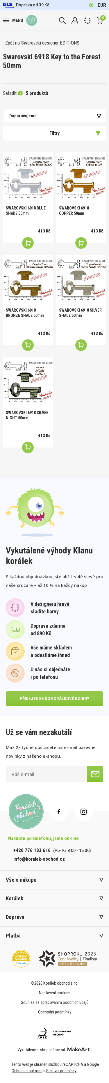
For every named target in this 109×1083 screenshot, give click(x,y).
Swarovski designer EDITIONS (50, 43)
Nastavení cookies (54, 992)
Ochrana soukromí (27, 1070)
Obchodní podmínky (54, 1012)
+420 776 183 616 (32, 850)
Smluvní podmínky (61, 1070)
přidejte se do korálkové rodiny (54, 698)
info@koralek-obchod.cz (39, 859)
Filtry (75, 133)
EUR (102, 5)
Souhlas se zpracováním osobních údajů (54, 1002)
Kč (90, 5)
